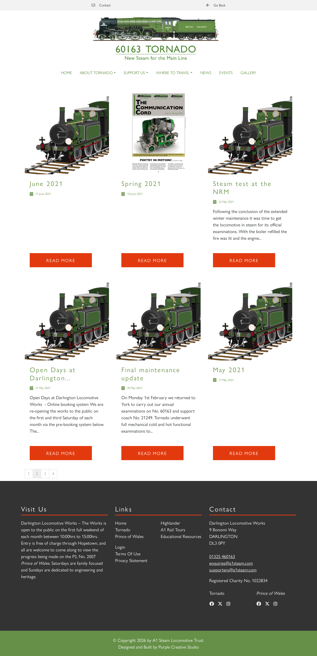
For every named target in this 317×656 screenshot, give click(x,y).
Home (66, 72)
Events (226, 72)
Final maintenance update (150, 373)
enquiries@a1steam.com (231, 563)
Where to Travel (172, 72)
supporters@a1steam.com (233, 570)
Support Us (134, 72)
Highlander (170, 523)
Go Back (215, 4)
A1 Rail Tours (173, 529)
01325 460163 (222, 556)
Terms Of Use (127, 553)
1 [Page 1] (29, 473)
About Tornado (96, 72)
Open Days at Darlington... (53, 373)
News (205, 72)
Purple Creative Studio (178, 647)
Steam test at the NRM (242, 187)
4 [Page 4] (53, 473)
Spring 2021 (141, 183)
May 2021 (229, 369)
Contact (101, 4)
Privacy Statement (131, 560)
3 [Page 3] (45, 473)
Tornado (122, 529)
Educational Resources (181, 536)
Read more (60, 260)
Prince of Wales (129, 536)
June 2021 (46, 183)
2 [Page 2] (37, 473)
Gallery (248, 72)
